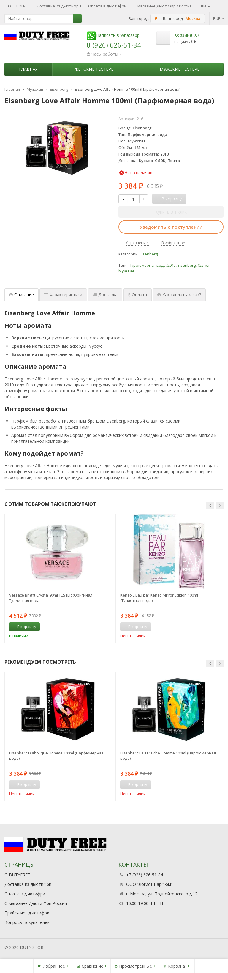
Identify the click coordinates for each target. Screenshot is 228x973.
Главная (28, 69)
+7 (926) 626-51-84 (144, 875)
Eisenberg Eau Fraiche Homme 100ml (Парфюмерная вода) (168, 755)
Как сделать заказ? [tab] (179, 294)
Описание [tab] (21, 294)
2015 (171, 265)
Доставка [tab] (105, 294)
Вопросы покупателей (27, 922)
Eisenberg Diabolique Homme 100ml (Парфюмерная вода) (56, 755)
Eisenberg (149, 254)
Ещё (204, 6)
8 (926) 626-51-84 (114, 44)
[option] (57, 578)
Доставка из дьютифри (59, 6)
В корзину (23, 626)
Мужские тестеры (180, 69)
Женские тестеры (95, 69)
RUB (218, 18)
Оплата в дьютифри (107, 6)
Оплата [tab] (137, 294)
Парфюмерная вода (147, 265)
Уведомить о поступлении (171, 227)
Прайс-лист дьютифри (26, 913)
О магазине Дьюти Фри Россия (163, 6)
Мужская (126, 270)
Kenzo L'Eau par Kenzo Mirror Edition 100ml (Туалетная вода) (159, 597)
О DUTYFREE (19, 6)
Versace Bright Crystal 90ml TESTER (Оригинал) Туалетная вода (51, 597)
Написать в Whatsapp (113, 35)
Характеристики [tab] (63, 294)
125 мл (203, 265)
